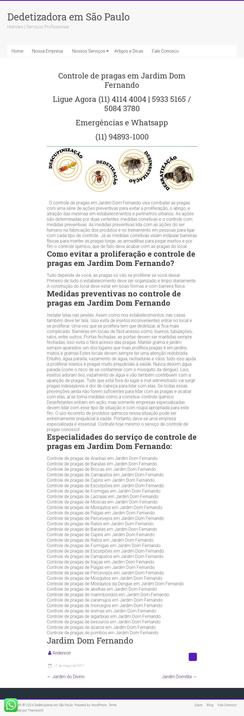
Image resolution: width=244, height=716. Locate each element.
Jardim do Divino (65, 676)
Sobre (198, 705)
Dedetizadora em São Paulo (68, 16)
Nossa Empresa (47, 51)
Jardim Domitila (179, 676)
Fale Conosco (165, 51)
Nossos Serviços (88, 51)
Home (17, 51)
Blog (210, 705)
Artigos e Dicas (128, 51)
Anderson (62, 653)
